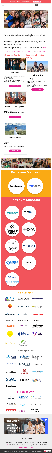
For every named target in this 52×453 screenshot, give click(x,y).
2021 (25, 51)
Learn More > (37, 1)
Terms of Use (39, 451)
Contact (45, 442)
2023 (32, 51)
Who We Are (8, 442)
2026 (43, 51)
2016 (8, 51)
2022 (29, 51)
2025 (40, 51)
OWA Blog (38, 442)
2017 (11, 51)
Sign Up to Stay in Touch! (26, 447)
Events (26, 442)
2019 (18, 51)
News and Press (18, 442)
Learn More (15, 85)
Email (6, 445)
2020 (22, 51)
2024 (36, 51)
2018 (15, 51)
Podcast (31, 442)
